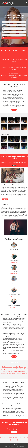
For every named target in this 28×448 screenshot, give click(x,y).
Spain (26, 369)
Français (11, 437)
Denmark (20, 371)
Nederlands (20, 437)
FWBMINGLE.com (13, 446)
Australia (21, 366)
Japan (14, 369)
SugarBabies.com (21, 444)
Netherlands (3, 373)
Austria (9, 375)
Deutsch (15, 437)
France (18, 369)
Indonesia (18, 375)
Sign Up (15, 444)
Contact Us (11, 444)
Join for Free (14, 109)
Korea (4, 371)
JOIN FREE (5, 199)
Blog (8, 444)
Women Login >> (4, 131)
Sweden (13, 373)
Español (6, 437)
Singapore (7, 369)
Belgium (15, 371)
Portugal (9, 373)
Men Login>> (3, 150)
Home (5, 444)
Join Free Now (14, 432)
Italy (12, 371)
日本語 (12, 439)
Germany (22, 369)
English (2, 437)
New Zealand (15, 366)
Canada (10, 366)
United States (5, 366)
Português (26, 437)
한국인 (16, 439)
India (11, 369)
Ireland (24, 371)
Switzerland (18, 373)
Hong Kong (24, 373)
